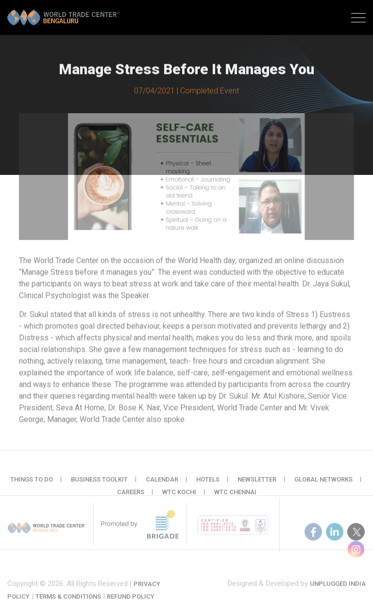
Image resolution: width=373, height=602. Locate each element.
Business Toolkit (99, 483)
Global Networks (323, 483)
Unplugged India (338, 588)
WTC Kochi (179, 496)
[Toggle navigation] (358, 19)
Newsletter (256, 483)
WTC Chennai (235, 496)
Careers (130, 496)
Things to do (31, 483)
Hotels (208, 483)
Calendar (162, 483)
